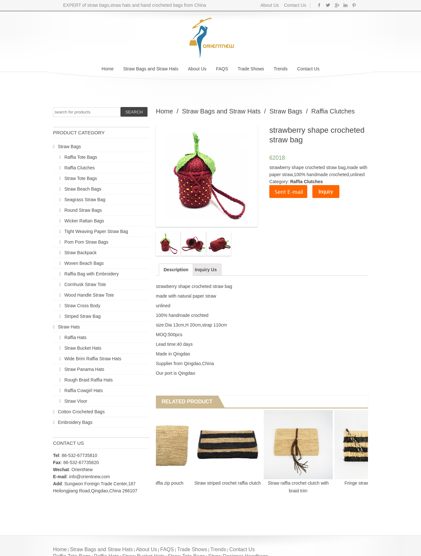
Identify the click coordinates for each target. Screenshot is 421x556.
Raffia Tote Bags (80, 157)
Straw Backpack (80, 252)
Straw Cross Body (82, 305)
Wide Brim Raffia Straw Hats (92, 358)
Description (176, 269)
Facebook (319, 5)
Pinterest (354, 5)
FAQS (222, 68)
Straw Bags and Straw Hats (150, 68)
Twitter (328, 5)
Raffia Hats (75, 337)
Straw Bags (69, 146)
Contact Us (294, 5)
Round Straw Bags (83, 210)
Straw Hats (69, 326)
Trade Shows (251, 68)
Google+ (337, 5)
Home (107, 68)
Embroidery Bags (75, 422)
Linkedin (345, 5)
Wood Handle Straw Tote (89, 295)
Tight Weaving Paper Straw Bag (96, 231)
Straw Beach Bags (82, 189)
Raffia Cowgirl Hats (83, 390)
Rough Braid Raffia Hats (88, 379)
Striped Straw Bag (82, 316)
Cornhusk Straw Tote (85, 284)
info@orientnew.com (89, 476)
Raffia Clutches (79, 167)
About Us (269, 5)
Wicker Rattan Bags (84, 220)
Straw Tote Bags (80, 178)
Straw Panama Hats (84, 369)
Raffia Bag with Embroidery (91, 273)
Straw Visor (75, 401)
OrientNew (82, 469)
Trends (281, 68)
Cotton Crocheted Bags (81, 411)
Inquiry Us (206, 269)
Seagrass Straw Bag (84, 199)
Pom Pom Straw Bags (86, 242)
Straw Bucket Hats (82, 348)
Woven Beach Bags (84, 263)
